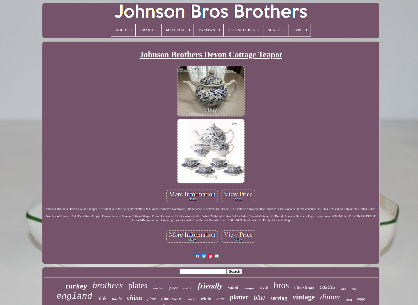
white (206, 298)
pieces (192, 299)
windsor (158, 288)
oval (264, 287)
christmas (304, 287)
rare (354, 288)
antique (249, 288)
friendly (210, 286)
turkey (76, 286)
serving (279, 298)
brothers (108, 285)
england (74, 296)
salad (233, 287)
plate (151, 298)
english (187, 288)
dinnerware (171, 298)
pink (102, 298)
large (220, 299)
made (117, 298)
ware (361, 299)
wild (343, 288)
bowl (349, 299)
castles (328, 286)
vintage (303, 297)
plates (137, 285)
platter (239, 297)
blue (259, 297)
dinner (330, 296)
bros (281, 285)
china (134, 297)
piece (173, 288)
